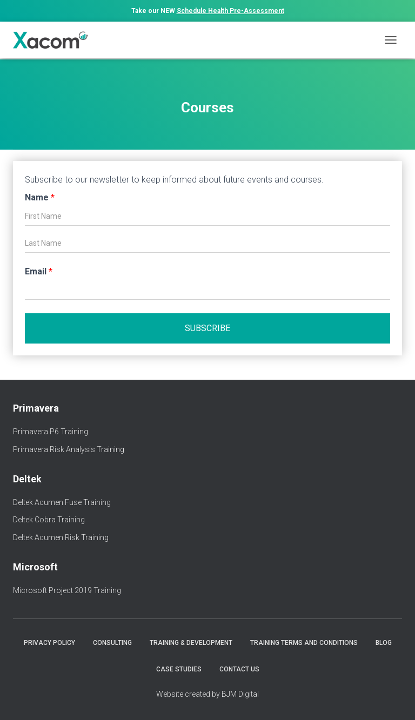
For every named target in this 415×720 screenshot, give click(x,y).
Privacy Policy (49, 643)
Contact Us (239, 669)
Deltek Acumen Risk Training (61, 537)
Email (38, 271)
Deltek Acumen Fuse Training (62, 502)
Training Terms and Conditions (304, 643)
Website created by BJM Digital (207, 694)
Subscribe (207, 328)
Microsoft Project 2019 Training (67, 590)
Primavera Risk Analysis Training (68, 449)
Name (40, 197)
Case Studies (179, 669)
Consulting (112, 643)
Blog (384, 643)
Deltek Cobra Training (49, 519)
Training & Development (191, 643)
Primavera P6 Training (50, 431)
